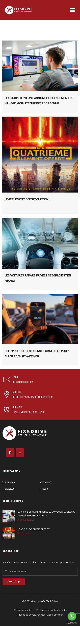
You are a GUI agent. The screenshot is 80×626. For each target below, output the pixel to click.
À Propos (10, 482)
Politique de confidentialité (51, 609)
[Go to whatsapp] (72, 616)
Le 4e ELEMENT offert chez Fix (26, 199)
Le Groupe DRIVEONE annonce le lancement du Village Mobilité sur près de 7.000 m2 (46, 513)
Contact (47, 482)
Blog (45, 488)
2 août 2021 (23, 533)
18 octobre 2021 (26, 519)
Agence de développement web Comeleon (40, 614)
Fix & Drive (52, 601)
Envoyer (14, 581)
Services (10, 488)
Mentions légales (23, 609)
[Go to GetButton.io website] (72, 623)
